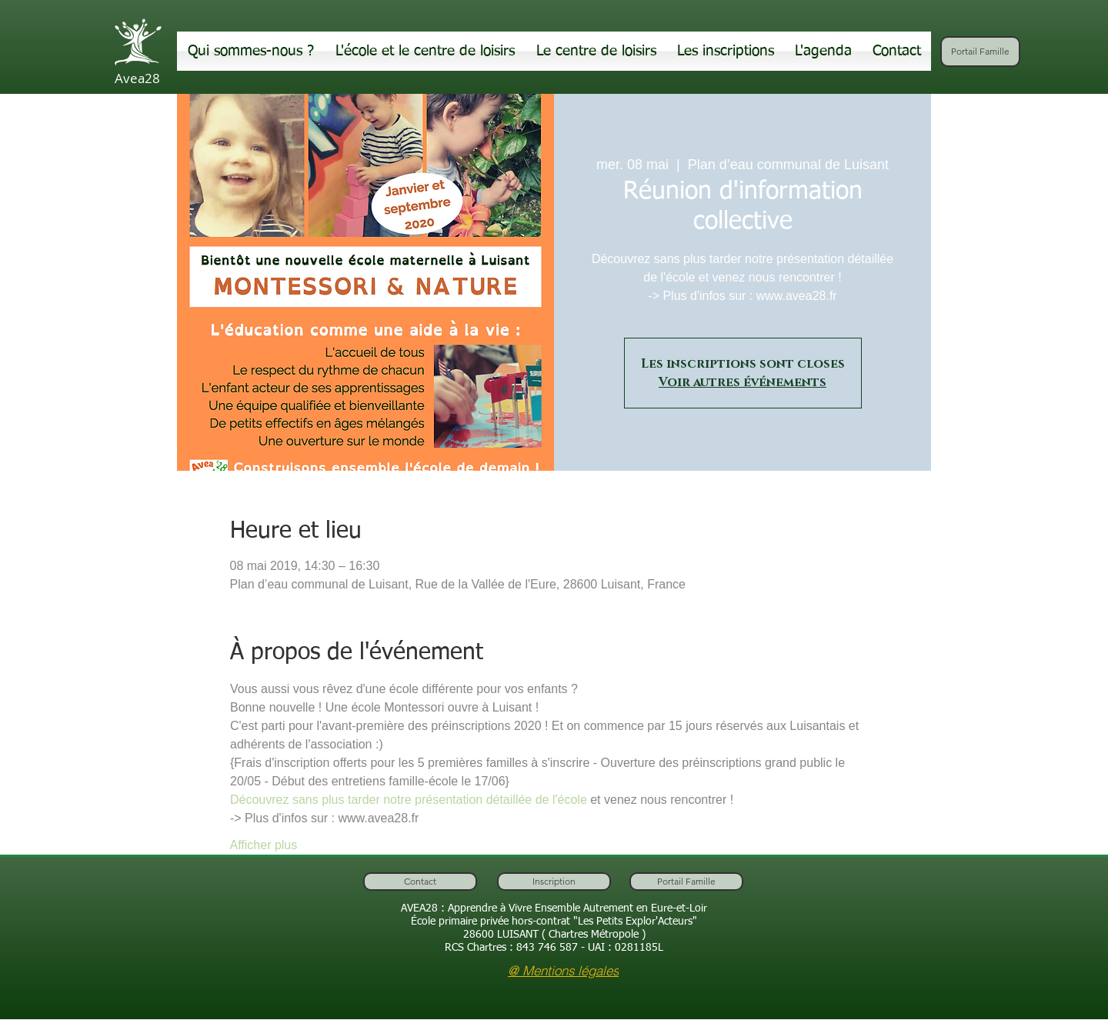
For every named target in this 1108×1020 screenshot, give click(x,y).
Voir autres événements (742, 382)
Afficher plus (264, 845)
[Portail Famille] (980, 51)
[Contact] (420, 881)
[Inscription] (554, 881)
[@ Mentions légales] (563, 970)
